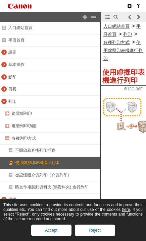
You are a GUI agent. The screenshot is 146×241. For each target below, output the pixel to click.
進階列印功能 (24, 126)
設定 (12, 52)
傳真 (12, 89)
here (126, 209)
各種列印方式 (24, 138)
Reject (94, 230)
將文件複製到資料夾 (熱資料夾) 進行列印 (52, 187)
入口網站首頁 (20, 27)
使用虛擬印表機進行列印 (37, 162)
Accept (51, 230)
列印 (12, 101)
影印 (12, 77)
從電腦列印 (22, 113)
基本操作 (16, 64)
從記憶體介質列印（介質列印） (43, 175)
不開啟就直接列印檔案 (35, 150)
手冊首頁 (16, 40)
